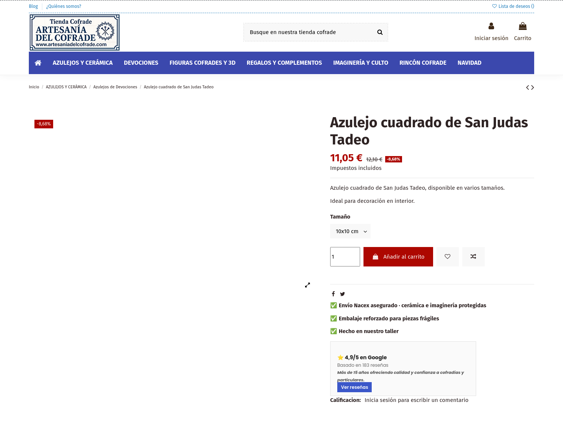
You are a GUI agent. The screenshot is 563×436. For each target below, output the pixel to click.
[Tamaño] (350, 231)
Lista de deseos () (513, 6)
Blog (34, 6)
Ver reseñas (354, 387)
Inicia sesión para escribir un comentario (417, 400)
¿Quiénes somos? (63, 6)
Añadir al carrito (398, 256)
